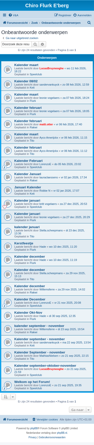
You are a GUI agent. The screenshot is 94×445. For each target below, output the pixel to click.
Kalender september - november (39, 339)
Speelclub (36, 74)
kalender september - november (39, 326)
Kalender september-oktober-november (45, 365)
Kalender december (29, 256)
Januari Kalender (27, 187)
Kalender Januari (27, 174)
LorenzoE (45, 164)
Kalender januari (27, 200)
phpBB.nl (62, 432)
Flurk (33, 100)
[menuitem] (13, 15)
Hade (42, 246)
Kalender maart (26, 65)
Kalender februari (28, 108)
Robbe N (44, 190)
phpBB (34, 428)
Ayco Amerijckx (48, 137)
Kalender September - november (39, 352)
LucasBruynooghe (51, 68)
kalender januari (27, 227)
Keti (32, 87)
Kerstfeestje (23, 243)
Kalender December (29, 299)
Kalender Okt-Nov (28, 312)
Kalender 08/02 (26, 81)
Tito (32, 140)
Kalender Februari (28, 161)
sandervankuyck (49, 84)
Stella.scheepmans (51, 230)
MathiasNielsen (48, 355)
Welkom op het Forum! (32, 382)
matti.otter (46, 124)
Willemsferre (47, 289)
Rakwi (33, 127)
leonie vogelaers (49, 97)
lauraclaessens (48, 177)
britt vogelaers (48, 203)
